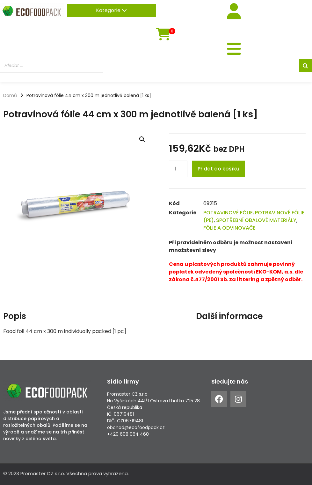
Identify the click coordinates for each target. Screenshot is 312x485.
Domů (10, 95)
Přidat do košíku (218, 168)
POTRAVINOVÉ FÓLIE (228, 212)
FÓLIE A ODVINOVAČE (229, 228)
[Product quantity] (178, 169)
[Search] (305, 65)
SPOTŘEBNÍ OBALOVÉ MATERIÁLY (256, 220)
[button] (142, 139)
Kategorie (111, 10)
